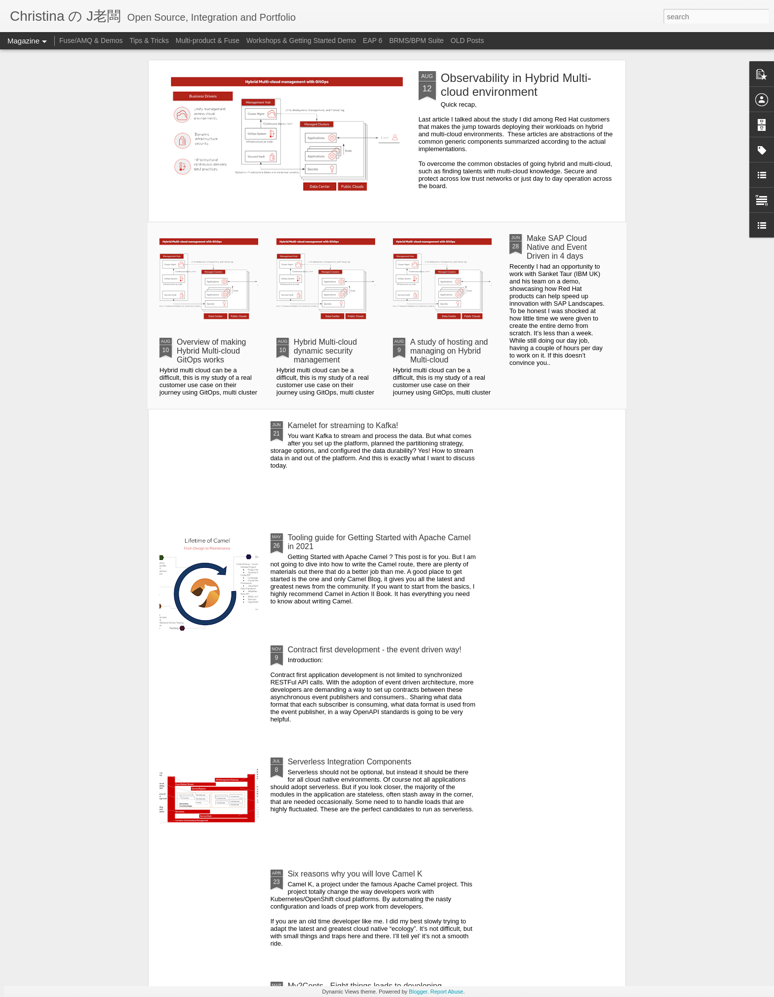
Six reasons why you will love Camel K (355, 874)
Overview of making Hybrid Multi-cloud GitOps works (211, 351)
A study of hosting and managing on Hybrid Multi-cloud (449, 351)
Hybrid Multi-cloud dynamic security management (325, 351)
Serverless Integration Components (350, 762)
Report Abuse (447, 992)
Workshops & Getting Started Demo (301, 40)
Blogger (418, 992)
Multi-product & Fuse (207, 40)
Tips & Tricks (149, 40)
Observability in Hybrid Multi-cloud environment (516, 84)
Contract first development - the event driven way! (375, 649)
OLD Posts (467, 40)
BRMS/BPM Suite (416, 40)
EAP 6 (373, 40)
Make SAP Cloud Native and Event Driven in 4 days (557, 247)
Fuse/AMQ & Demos (90, 40)
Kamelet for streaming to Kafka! (343, 425)
